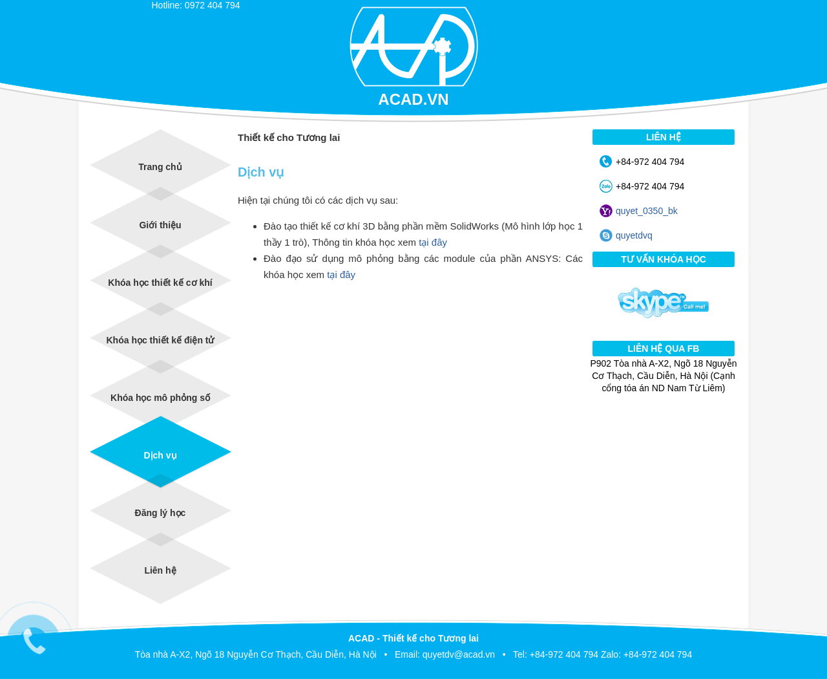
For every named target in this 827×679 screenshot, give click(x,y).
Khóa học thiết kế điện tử (161, 340)
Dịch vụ (159, 455)
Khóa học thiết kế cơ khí (160, 282)
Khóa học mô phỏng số (160, 398)
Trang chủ (160, 167)
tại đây (433, 242)
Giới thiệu (160, 225)
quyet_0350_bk (647, 211)
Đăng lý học (160, 513)
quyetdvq (634, 235)
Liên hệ (160, 570)
